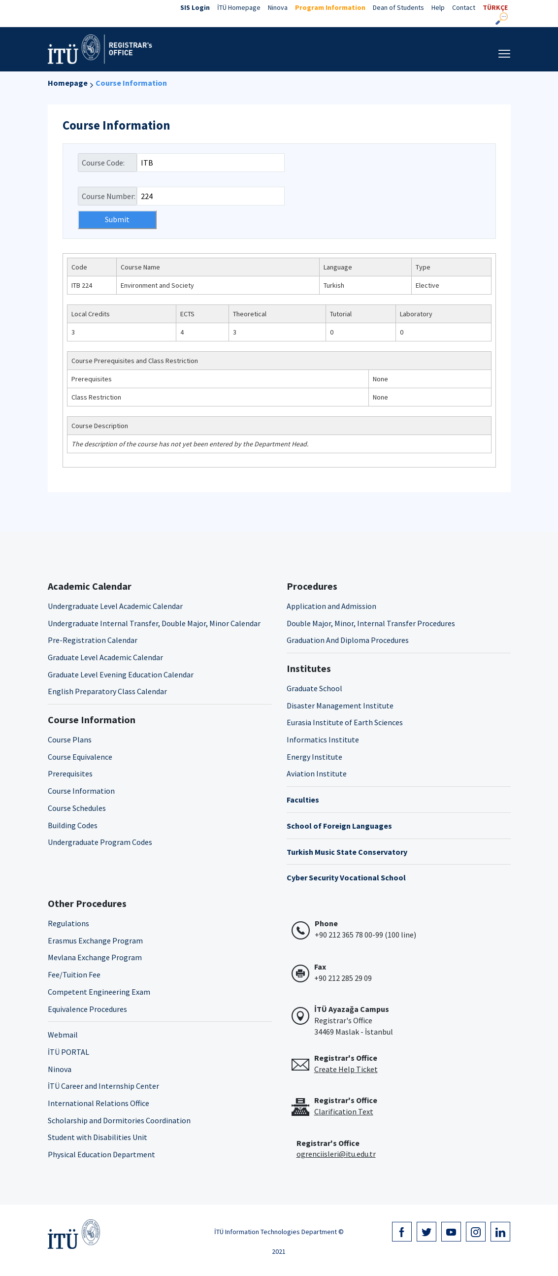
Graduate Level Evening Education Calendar (121, 674)
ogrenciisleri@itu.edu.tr (336, 1154)
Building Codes (73, 825)
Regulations (68, 923)
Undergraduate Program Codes (100, 842)
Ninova (278, 7)
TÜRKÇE (495, 7)
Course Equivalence (80, 757)
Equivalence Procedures (87, 1009)
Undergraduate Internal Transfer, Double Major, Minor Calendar (154, 623)
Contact (463, 7)
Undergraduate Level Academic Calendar (115, 606)
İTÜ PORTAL (68, 1052)
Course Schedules (77, 808)
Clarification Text (343, 1111)
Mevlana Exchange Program (95, 957)
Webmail (63, 1035)
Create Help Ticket (346, 1069)
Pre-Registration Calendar (92, 640)
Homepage (68, 83)
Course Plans (70, 739)
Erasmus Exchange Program (95, 940)
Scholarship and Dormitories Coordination (119, 1120)
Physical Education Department (101, 1154)
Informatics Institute (323, 739)
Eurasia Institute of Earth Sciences (345, 722)
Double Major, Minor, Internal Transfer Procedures (371, 623)
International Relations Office (98, 1103)
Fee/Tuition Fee (74, 974)
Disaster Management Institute (340, 705)
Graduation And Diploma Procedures (348, 640)
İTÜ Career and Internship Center (103, 1086)
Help (438, 7)
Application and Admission (331, 606)
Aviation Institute (317, 773)
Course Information (131, 83)
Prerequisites (70, 773)
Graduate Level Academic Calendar (105, 657)
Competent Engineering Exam (99, 992)
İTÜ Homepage (239, 7)
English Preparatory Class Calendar (107, 691)
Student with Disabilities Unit (97, 1137)
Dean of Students (398, 7)
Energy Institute (314, 757)
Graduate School (314, 688)
